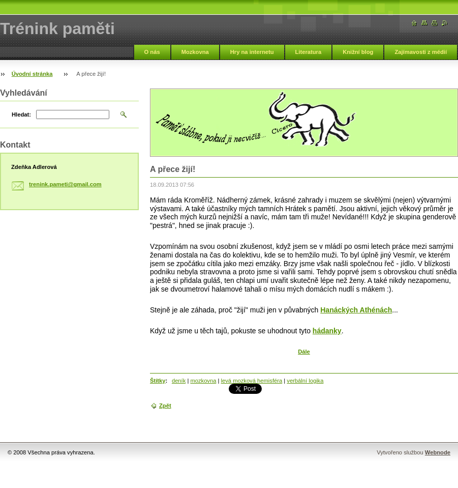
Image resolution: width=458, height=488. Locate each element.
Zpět (165, 406)
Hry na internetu (252, 52)
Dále (304, 352)
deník (179, 381)
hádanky (327, 331)
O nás (152, 52)
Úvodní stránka (32, 74)
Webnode (437, 452)
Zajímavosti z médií (420, 52)
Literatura (308, 52)
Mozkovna (195, 52)
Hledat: (21, 114)
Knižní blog (358, 52)
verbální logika (305, 381)
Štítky (157, 381)
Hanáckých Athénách (356, 310)
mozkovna (203, 381)
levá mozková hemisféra (252, 381)
